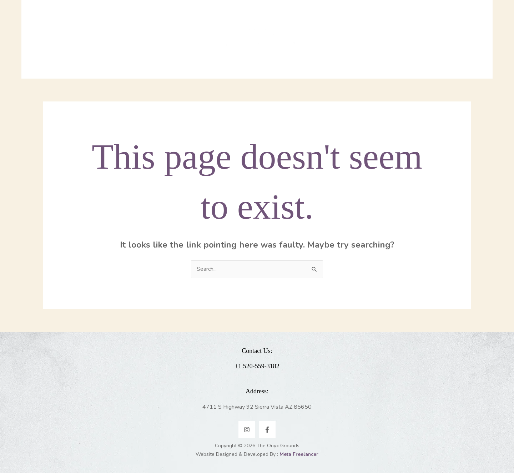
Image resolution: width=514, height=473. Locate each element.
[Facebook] (267, 429)
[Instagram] (246, 429)
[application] (185, 39)
